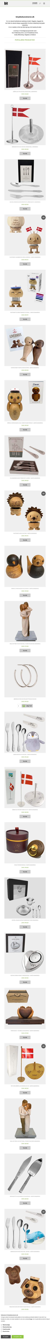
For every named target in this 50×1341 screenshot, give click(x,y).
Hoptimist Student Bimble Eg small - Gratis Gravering (25, 312)
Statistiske (6, 1331)
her (31, 1319)
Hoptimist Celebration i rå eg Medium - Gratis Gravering (25, 257)
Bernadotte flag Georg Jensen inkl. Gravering (25, 146)
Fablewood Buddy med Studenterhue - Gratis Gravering (25, 1306)
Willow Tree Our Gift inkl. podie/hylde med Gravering (25, 1141)
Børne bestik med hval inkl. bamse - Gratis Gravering (25, 1251)
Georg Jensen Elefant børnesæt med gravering (25, 920)
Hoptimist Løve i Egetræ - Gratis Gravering (25, 533)
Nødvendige (6, 1325)
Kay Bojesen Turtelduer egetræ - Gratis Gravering (25, 367)
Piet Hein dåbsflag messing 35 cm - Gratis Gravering (25, 1086)
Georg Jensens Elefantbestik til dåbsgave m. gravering (25, 202)
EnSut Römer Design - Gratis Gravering (25, 865)
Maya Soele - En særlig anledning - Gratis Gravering (25, 1030)
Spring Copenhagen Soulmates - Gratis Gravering (25, 588)
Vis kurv (34, 2)
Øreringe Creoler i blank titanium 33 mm (25, 699)
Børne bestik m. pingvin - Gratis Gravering (25, 754)
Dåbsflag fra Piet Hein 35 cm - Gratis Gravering (25, 809)
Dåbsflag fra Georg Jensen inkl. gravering (25, 91)
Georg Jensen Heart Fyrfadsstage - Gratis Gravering (25, 975)
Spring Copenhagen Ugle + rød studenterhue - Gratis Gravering (25, 423)
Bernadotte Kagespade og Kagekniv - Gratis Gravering (25, 1196)
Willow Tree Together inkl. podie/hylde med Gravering (25, 643)
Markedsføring (7, 1327)
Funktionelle (6, 1329)
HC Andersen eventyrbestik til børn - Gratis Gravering (25, 478)
